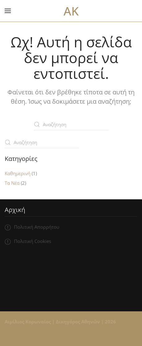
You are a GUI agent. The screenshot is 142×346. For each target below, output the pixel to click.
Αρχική (15, 209)
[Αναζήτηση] (71, 124)
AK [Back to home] (71, 11)
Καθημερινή (17, 173)
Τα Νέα (12, 183)
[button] (8, 11)
